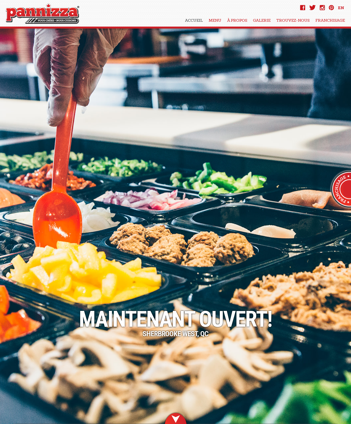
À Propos (237, 20)
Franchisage (330, 20)
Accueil (194, 20)
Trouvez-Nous (293, 20)
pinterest (331, 7)
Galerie (262, 20)
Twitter (312, 7)
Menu (215, 20)
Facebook (302, 7)
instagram (322, 7)
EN (341, 8)
